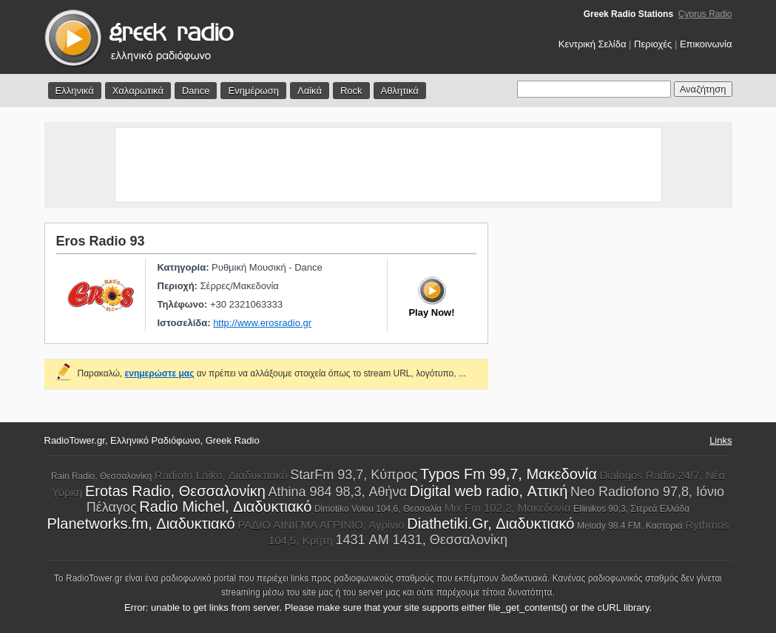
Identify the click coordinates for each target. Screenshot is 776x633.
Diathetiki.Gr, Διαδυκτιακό (490, 523)
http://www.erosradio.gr (262, 322)
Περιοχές (653, 44)
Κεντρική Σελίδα (593, 44)
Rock (351, 90)
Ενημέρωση (253, 90)
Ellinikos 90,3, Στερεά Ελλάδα (631, 509)
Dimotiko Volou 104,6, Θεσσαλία (378, 509)
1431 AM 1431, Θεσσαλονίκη (422, 539)
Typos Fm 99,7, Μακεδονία (508, 474)
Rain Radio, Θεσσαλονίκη (101, 476)
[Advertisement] (388, 165)
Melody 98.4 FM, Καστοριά (630, 526)
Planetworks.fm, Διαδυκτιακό (141, 523)
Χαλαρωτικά (137, 90)
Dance (196, 90)
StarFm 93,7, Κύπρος (353, 474)
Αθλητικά (400, 90)
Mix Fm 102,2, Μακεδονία (508, 507)
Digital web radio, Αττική (489, 491)
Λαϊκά (309, 90)
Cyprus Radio (705, 14)
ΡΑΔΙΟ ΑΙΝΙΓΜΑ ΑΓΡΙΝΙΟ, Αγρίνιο (320, 524)
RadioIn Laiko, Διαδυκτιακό (221, 475)
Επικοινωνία (706, 44)
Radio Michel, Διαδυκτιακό (225, 506)
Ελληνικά (74, 90)
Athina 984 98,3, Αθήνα (337, 491)
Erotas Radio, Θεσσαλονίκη (175, 491)
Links (720, 440)
